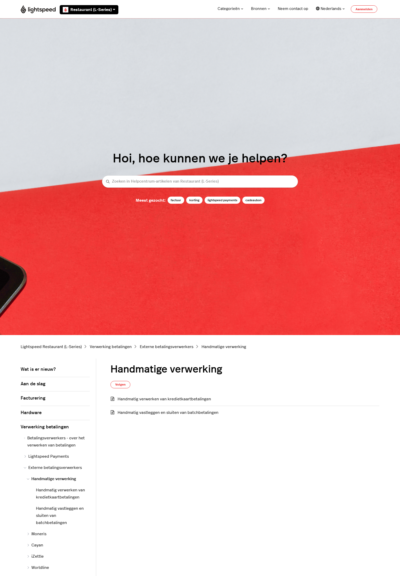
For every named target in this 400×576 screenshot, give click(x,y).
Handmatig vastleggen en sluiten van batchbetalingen (168, 413)
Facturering (33, 398)
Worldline (38, 568)
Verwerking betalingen (111, 347)
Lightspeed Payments (46, 456)
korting (194, 200)
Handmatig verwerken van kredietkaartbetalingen (164, 399)
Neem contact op (293, 9)
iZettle (35, 556)
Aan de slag (33, 384)
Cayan (35, 545)
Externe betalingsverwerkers (166, 347)
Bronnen (260, 9)
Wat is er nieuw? (38, 369)
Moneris (36, 534)
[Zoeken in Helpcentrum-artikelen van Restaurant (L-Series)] (200, 181)
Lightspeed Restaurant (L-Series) (51, 347)
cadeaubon (253, 200)
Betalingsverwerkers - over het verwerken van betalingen (54, 441)
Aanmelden (364, 9)
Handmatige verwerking (224, 347)
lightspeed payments (222, 200)
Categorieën (230, 9)
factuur (176, 200)
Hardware (31, 413)
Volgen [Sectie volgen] (120, 384)
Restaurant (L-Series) (89, 9)
